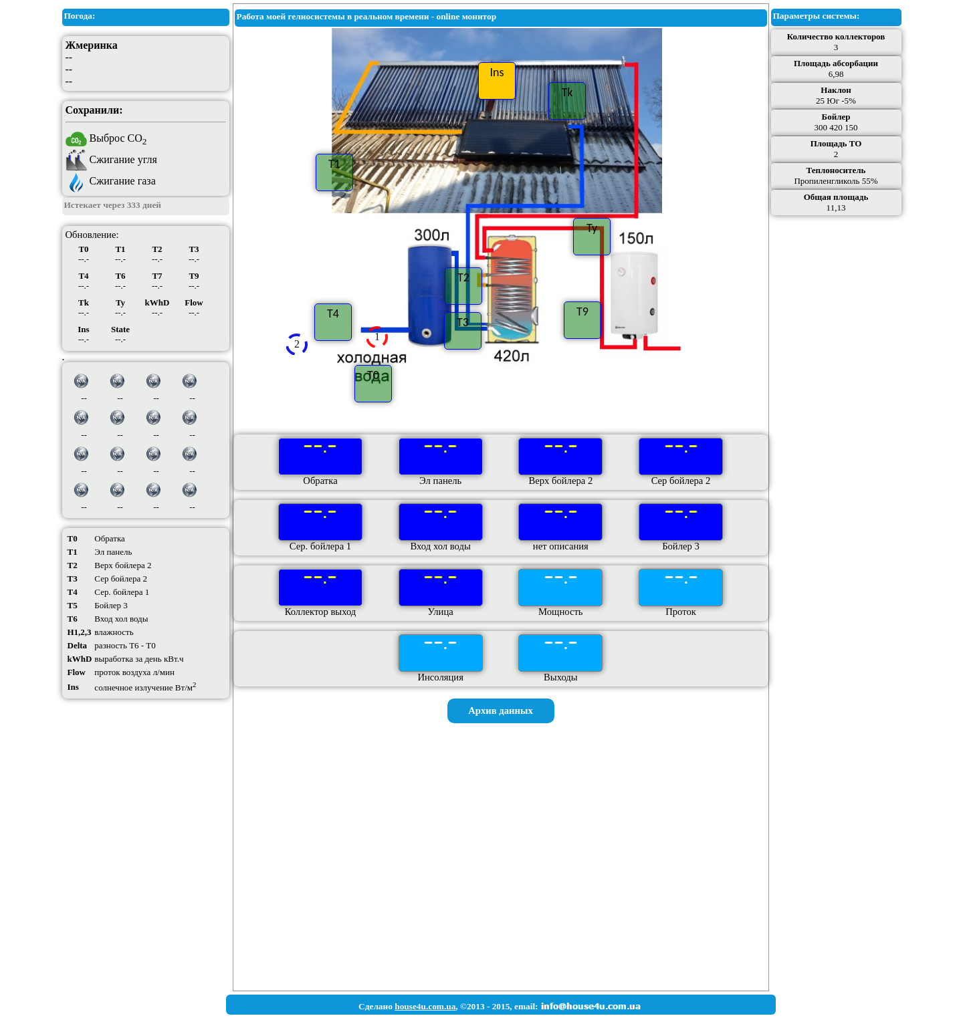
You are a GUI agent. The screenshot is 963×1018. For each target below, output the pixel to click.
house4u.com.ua (425, 1006)
